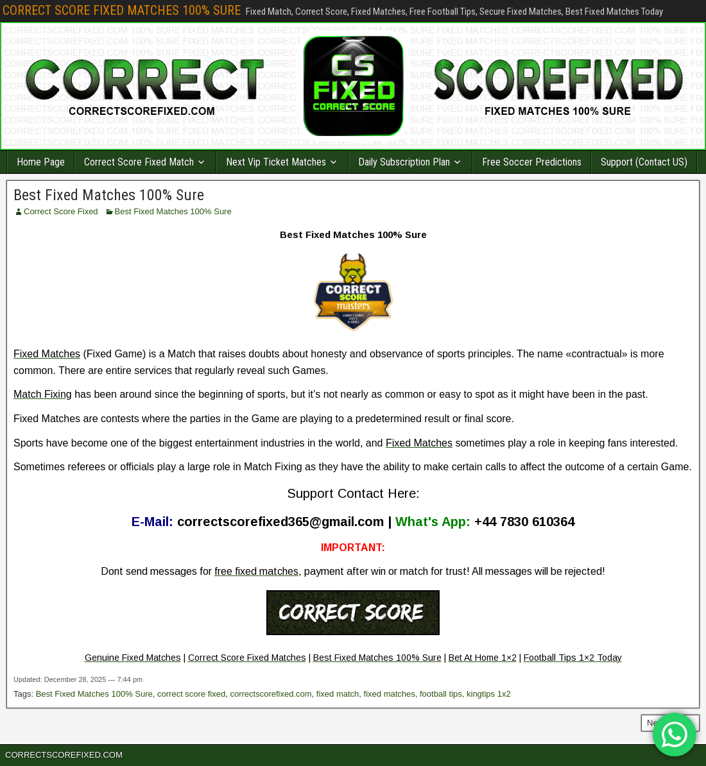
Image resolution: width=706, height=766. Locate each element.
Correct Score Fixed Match (139, 162)
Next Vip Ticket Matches (276, 162)
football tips (441, 694)
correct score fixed (191, 694)
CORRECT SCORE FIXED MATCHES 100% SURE (122, 10)
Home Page (41, 162)
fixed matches (389, 694)
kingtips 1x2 (489, 694)
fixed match (337, 694)
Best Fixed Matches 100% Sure (108, 195)
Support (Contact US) (644, 162)
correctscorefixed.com (270, 694)
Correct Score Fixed (61, 211)
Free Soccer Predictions (531, 162)
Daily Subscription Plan (404, 162)
